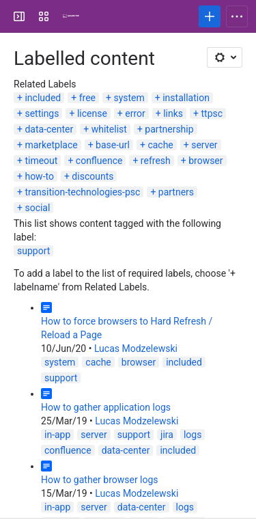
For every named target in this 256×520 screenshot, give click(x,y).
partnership (169, 129)
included (43, 97)
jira (166, 434)
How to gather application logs (106, 407)
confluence (99, 160)
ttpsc (212, 113)
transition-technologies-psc (82, 192)
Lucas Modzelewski (135, 348)
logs (192, 434)
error (135, 113)
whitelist (109, 129)
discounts (92, 176)
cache (160, 144)
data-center (49, 129)
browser (205, 160)
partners (176, 192)
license (92, 113)
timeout (41, 160)
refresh (156, 160)
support (33, 250)
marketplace (51, 144)
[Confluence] (71, 16)
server (204, 144)
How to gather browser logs (99, 479)
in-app (57, 434)
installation (186, 97)
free (87, 97)
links (173, 113)
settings (42, 113)
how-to (39, 176)
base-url (113, 144)
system (128, 97)
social (37, 207)
